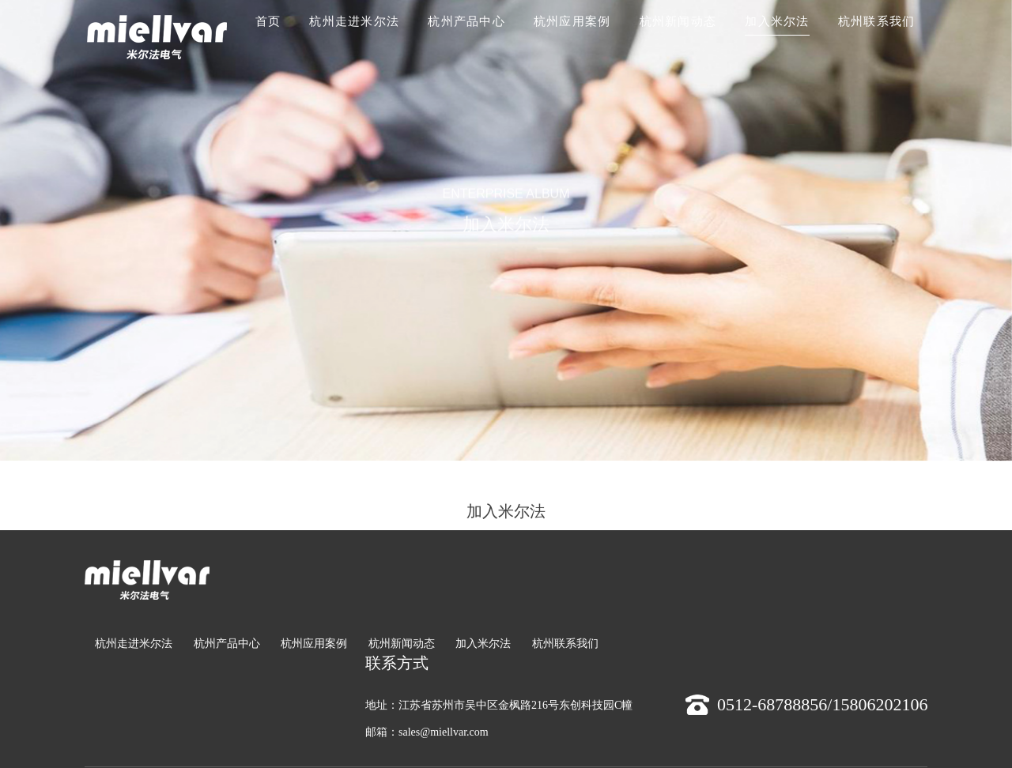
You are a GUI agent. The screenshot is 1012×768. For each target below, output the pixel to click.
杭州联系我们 (877, 21)
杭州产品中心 (466, 21)
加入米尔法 (777, 21)
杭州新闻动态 (678, 21)
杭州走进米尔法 (354, 21)
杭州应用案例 (572, 21)
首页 (268, 21)
